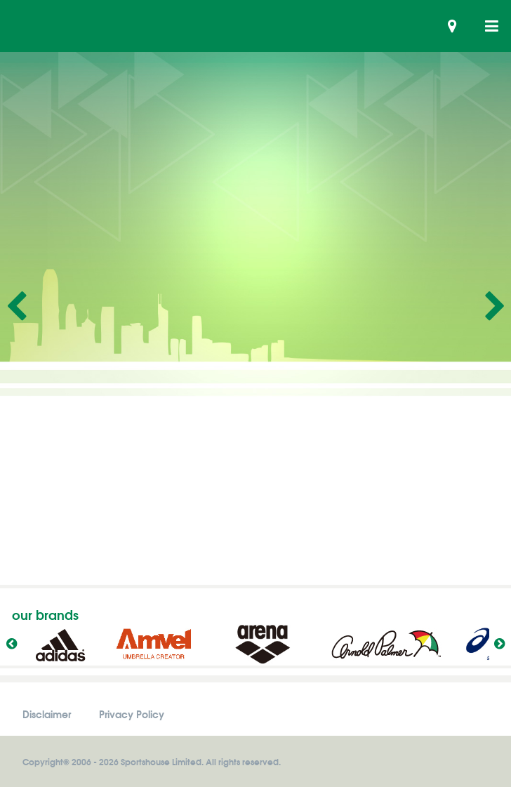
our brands (45, 614)
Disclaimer (46, 713)
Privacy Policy (131, 713)
